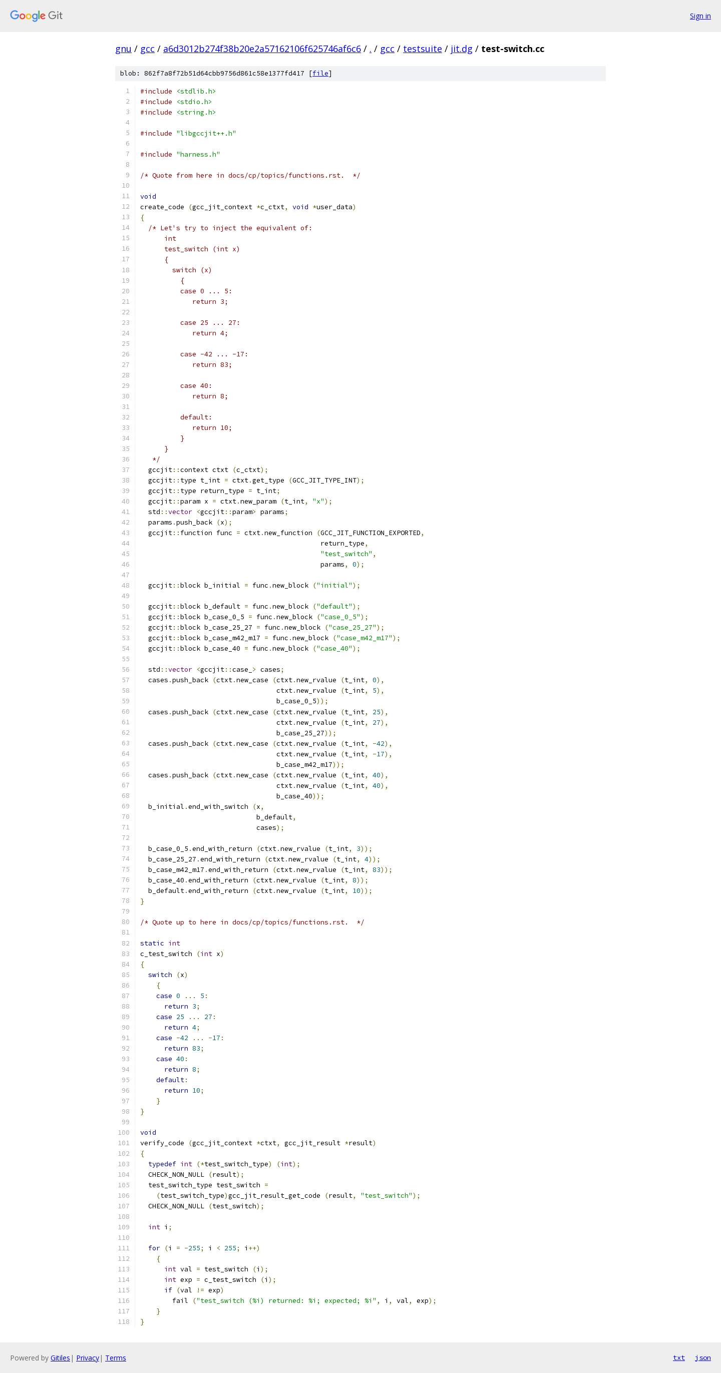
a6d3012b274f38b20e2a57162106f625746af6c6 (262, 49)
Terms (115, 1357)
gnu (123, 49)
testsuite (422, 49)
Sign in (700, 16)
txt (679, 1357)
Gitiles (60, 1357)
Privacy (87, 1357)
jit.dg (462, 49)
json (703, 1357)
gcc (147, 49)
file (320, 73)
